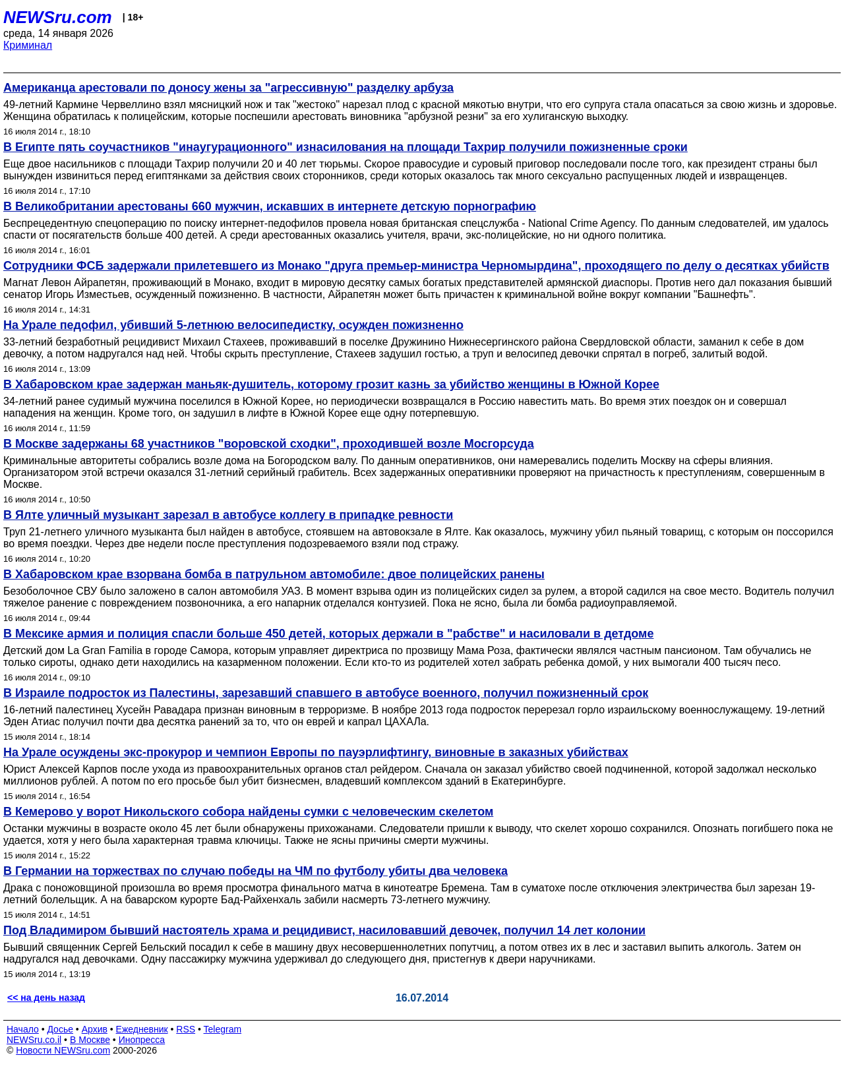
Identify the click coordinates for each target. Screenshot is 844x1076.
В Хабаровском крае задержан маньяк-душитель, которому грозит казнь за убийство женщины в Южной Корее (331, 384)
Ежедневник (142, 1029)
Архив (94, 1029)
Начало (23, 1029)
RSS (185, 1029)
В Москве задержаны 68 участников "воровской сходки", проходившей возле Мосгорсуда (268, 443)
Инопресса (142, 1039)
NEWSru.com (57, 17)
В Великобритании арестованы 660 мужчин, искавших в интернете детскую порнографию (269, 206)
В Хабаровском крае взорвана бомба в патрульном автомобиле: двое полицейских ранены (274, 574)
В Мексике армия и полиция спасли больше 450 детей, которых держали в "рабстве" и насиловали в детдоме (328, 633)
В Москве (90, 1039)
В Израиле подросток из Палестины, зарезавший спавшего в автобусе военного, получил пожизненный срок (325, 693)
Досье (60, 1029)
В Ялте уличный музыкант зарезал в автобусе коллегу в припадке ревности (228, 515)
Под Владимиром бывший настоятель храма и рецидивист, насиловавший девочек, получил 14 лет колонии (324, 930)
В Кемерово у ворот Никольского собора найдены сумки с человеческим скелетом (248, 811)
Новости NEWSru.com (63, 1050)
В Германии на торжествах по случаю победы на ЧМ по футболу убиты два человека (255, 871)
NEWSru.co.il (34, 1039)
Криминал (27, 45)
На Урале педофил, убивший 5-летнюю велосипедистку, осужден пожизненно (233, 325)
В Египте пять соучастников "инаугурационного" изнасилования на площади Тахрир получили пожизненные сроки (345, 147)
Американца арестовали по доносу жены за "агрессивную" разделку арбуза (228, 87)
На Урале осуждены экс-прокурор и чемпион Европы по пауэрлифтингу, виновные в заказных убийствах (315, 752)
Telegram (223, 1029)
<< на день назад (46, 997)
